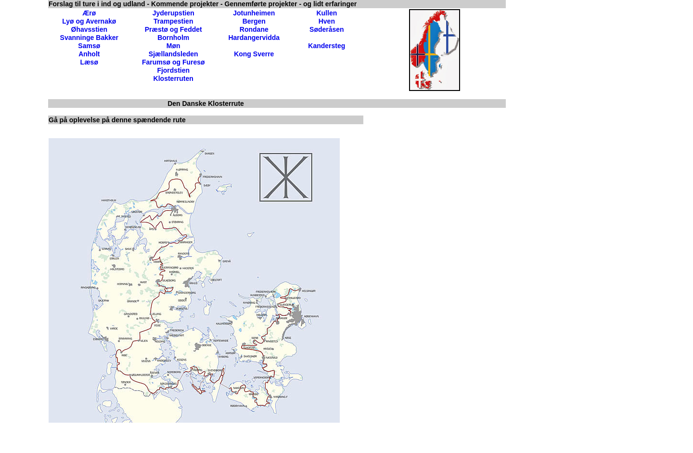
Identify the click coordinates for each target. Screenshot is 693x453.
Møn (173, 46)
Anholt (89, 54)
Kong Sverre (254, 54)
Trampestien (173, 21)
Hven (327, 21)
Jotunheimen (254, 13)
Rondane (254, 29)
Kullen (326, 13)
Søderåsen (326, 29)
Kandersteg (326, 46)
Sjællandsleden (173, 54)
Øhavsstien (89, 29)
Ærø (89, 13)
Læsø (89, 62)
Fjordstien (173, 70)
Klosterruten (173, 78)
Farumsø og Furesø (173, 62)
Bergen (254, 21)
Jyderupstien (173, 13)
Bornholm (173, 37)
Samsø (89, 46)
